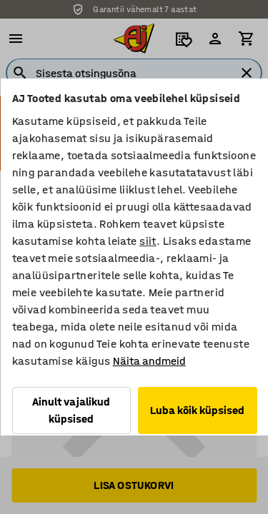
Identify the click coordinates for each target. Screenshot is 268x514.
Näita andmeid (148, 361)
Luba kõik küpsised (197, 410)
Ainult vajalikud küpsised (71, 410)
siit (148, 241)
